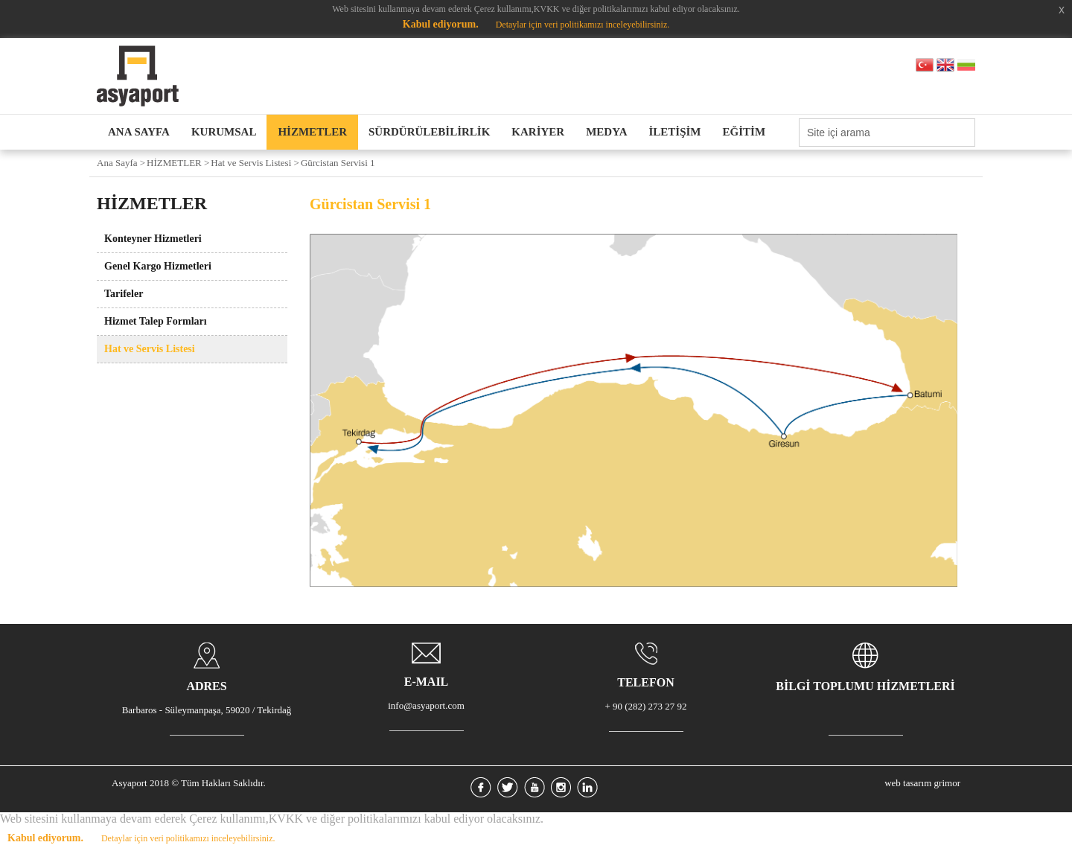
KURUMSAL (224, 132)
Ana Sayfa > (121, 162)
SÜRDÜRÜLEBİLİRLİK (429, 132)
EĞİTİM (744, 132)
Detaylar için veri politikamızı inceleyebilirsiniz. (583, 24)
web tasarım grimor (922, 782)
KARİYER (537, 132)
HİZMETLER (312, 132)
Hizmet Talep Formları (155, 321)
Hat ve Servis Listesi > (255, 162)
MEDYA (606, 132)
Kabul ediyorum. (441, 24)
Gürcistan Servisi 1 (338, 162)
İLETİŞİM (675, 132)
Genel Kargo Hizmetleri (157, 266)
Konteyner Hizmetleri (153, 238)
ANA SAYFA (139, 132)
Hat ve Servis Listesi (149, 348)
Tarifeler (123, 293)
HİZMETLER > (178, 162)
